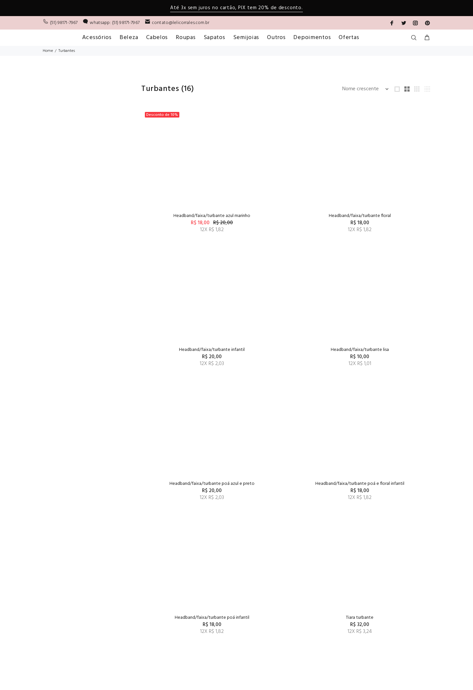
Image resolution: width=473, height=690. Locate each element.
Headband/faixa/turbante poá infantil (187, 483)
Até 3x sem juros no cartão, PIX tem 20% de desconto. (236, 8)
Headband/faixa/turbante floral (286, 216)
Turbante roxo (384, 617)
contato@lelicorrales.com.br (180, 23)
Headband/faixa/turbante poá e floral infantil (384, 350)
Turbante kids (187, 617)
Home (48, 51)
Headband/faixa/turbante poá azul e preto (285, 350)
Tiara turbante (286, 483)
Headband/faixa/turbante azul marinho (187, 216)
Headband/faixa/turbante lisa (187, 350)
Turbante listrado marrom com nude (286, 617)
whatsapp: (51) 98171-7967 (115, 23)
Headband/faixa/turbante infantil (384, 216)
